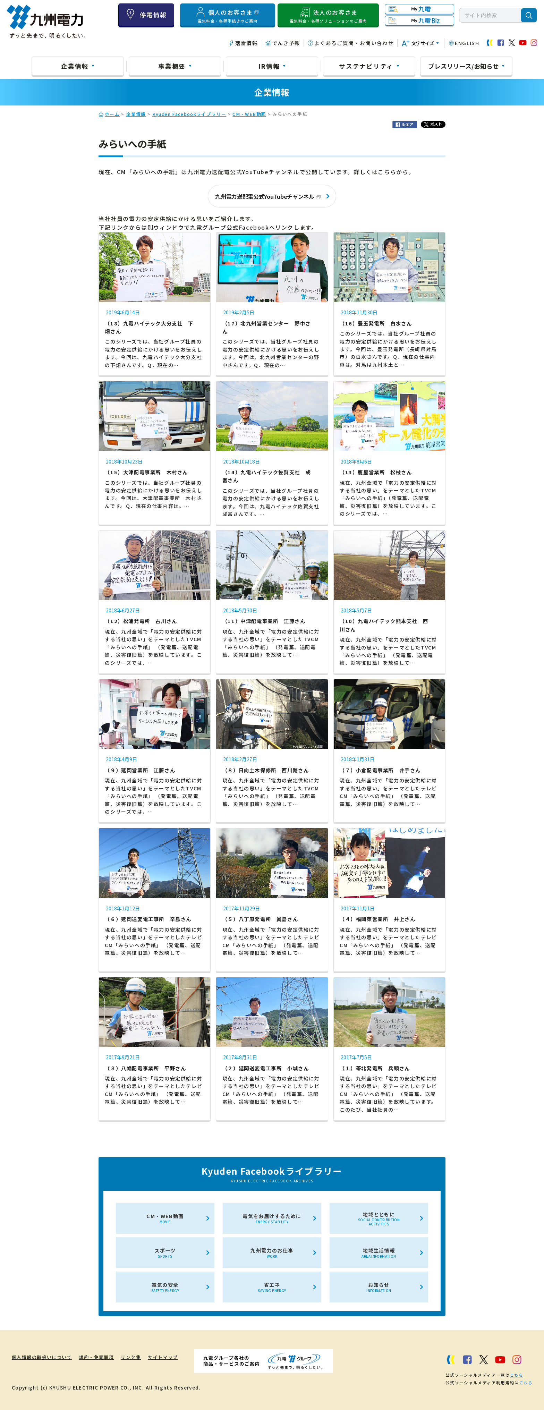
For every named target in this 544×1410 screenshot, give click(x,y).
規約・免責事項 (104, 1356)
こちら (516, 1374)
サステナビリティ (366, 65)
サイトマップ (179, 1356)
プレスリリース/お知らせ (463, 65)
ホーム (112, 114)
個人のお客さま (227, 15)
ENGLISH (467, 42)
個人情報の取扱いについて (44, 1356)
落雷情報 (246, 42)
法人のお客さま (328, 15)
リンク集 (142, 1356)
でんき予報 (286, 42)
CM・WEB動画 (249, 114)
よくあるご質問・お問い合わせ (354, 42)
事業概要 (172, 65)
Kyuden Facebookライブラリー (189, 114)
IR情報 (269, 65)
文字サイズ (422, 43)
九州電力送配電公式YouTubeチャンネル (267, 196)
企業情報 (74, 65)
